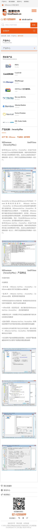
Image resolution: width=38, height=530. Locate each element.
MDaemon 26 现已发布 (12, 5)
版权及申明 (11, 523)
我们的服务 (12, 1)
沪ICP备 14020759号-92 (24, 527)
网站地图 (19, 523)
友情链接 (26, 523)
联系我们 (26, 1)
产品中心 (4, 1)
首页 (8, 36)
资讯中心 (19, 1)
